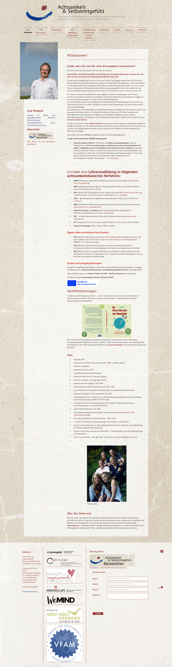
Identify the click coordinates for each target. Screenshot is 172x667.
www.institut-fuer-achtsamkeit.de (87, 207)
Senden (98, 613)
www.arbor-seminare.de (104, 213)
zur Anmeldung (112, 158)
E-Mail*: (95, 584)
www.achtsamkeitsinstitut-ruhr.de (87, 189)
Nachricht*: (97, 595)
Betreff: (96, 589)
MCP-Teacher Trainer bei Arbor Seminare (104, 239)
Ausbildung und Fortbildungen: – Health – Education (89, 34)
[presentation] (125, 605)
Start (28, 30)
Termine (117, 30)
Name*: (95, 579)
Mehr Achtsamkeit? (41, 31)
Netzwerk (142, 30)
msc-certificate (121, 195)
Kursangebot (56, 30)
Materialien (104, 30)
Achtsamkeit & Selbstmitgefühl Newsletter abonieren (108, 568)
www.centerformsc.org (133, 192)
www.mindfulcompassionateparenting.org (121, 237)
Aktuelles (129, 30)
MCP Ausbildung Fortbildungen (72, 33)
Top (160, 588)
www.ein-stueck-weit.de (77, 120)
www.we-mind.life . (116, 345)
